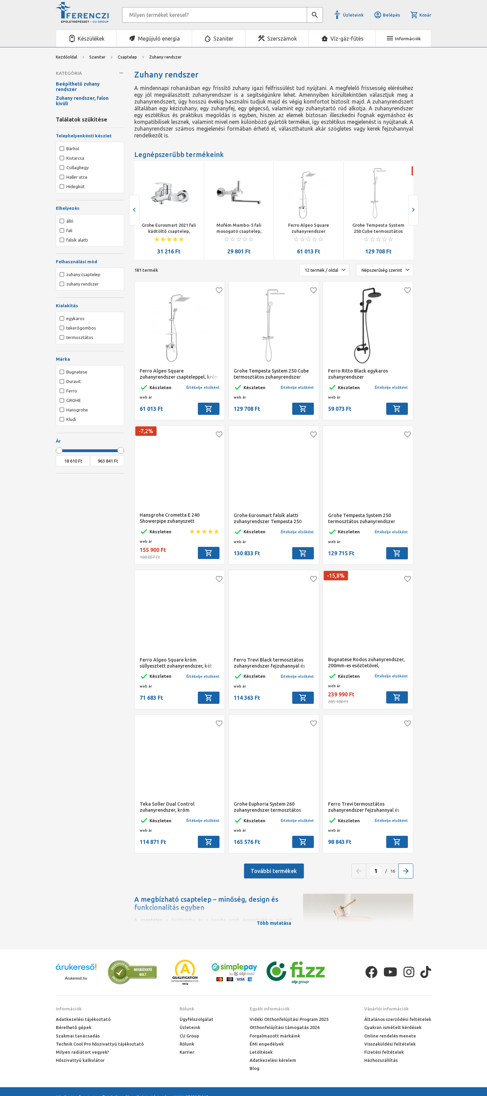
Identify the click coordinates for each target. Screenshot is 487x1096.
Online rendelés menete (390, 1035)
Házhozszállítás (381, 1060)
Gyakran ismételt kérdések (392, 1027)
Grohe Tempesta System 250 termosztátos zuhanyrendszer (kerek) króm (361, 518)
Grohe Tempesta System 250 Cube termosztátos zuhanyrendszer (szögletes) (378, 228)
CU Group (189, 1035)
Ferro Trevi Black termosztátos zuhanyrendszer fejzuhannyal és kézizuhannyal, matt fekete (269, 663)
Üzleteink (353, 15)
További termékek (274, 871)
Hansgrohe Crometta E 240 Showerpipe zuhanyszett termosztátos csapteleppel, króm (176, 518)
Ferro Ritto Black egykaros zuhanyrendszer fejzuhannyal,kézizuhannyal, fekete (368, 374)
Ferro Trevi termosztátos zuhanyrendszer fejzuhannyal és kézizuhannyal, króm (363, 807)
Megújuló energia (159, 39)
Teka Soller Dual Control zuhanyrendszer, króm (167, 807)
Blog (254, 1068)
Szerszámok (282, 39)
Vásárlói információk (386, 1008)
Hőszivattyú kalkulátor (80, 1060)
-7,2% (146, 431)
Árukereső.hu (76, 978)
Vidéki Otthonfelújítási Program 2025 (289, 1019)
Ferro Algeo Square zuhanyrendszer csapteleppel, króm (308, 228)
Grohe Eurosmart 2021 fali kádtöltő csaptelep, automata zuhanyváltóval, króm (169, 228)
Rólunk (187, 1008)
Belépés (387, 15)
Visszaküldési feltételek (390, 1044)
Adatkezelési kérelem (273, 1060)
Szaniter (223, 39)
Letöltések (261, 1052)
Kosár (420, 15)
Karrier (187, 1052)
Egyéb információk (269, 1008)
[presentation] (134, 210)
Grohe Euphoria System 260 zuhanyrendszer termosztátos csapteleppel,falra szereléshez (267, 807)
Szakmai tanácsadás (78, 1035)
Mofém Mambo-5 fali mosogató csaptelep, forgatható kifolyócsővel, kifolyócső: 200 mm (238, 228)
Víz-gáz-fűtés (347, 39)
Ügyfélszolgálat (196, 1019)
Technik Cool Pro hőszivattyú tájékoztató (100, 1044)
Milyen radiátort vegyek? (82, 1052)
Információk (69, 1008)
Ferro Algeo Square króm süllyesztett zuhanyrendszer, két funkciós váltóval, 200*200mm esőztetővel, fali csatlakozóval (176, 663)
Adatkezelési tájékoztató (83, 1019)
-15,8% (336, 576)
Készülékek (91, 39)
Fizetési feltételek (384, 1052)
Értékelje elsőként (202, 387)
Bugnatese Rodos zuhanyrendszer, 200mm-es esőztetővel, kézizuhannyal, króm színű (366, 663)
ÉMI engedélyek (267, 1044)
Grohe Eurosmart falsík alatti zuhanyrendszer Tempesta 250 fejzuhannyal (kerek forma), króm (271, 518)
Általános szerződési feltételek (397, 1019)
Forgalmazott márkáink (275, 1035)
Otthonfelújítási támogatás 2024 (284, 1027)
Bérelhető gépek (73, 1027)
